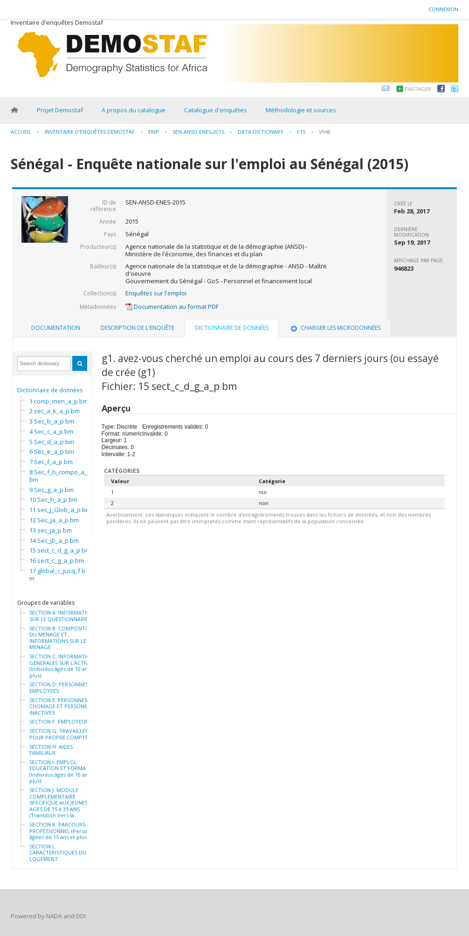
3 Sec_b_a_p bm (51, 421)
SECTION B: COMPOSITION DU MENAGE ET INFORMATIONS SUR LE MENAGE (62, 637)
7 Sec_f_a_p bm (51, 461)
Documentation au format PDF (172, 306)
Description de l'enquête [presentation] (137, 328)
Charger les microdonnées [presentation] (334, 328)
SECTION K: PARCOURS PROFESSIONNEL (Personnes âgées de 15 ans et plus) (64, 830)
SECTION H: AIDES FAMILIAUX (51, 750)
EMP (153, 131)
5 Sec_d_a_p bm (51, 441)
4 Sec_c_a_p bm (51, 431)
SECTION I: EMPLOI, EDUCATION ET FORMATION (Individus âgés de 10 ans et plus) (63, 771)
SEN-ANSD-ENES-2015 (198, 131)
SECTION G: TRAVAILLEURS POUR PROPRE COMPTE (62, 734)
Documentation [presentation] (55, 328)
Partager (418, 88)
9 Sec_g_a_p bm (51, 489)
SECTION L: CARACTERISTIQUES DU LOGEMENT (57, 852)
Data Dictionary (260, 131)
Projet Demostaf (60, 110)
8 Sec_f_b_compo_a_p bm (60, 475)
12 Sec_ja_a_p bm (54, 520)
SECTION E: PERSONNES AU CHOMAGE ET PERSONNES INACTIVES (62, 706)
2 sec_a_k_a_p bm (54, 411)
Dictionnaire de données (50, 390)
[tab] (55, 328)
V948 (325, 131)
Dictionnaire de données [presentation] (232, 328)
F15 (301, 131)
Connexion (443, 9)
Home (14, 110)
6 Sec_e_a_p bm (51, 451)
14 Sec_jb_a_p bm (54, 540)
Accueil (21, 131)
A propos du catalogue (134, 110)
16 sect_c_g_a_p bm (56, 560)
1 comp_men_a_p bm (58, 401)
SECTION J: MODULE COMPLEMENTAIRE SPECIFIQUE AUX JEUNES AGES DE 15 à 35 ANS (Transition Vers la (58, 803)
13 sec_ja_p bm (50, 530)
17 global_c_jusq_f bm (57, 574)
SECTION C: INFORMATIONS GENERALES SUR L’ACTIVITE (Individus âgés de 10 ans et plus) (63, 665)
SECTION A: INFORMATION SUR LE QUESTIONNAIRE (61, 615)
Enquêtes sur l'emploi (155, 293)
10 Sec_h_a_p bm (53, 499)
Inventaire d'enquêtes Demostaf (90, 131)
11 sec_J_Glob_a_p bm (60, 509)
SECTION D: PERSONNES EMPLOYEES (58, 687)
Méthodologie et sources (301, 110)
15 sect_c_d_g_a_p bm (59, 550)
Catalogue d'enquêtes (215, 110)
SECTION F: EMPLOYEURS (60, 721)
